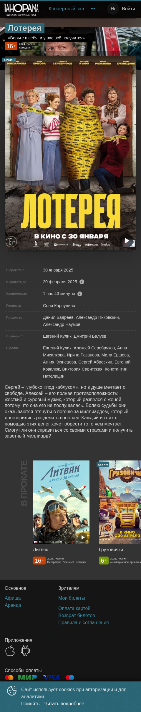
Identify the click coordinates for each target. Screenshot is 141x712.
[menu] (70, 9)
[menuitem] (66, 9)
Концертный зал (66, 8)
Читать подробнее (64, 703)
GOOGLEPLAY (25, 650)
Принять (30, 703)
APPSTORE (10, 650)
